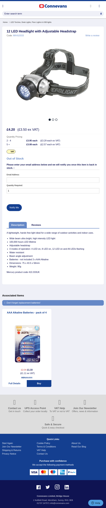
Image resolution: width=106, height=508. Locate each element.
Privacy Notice (9, 454)
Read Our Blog (78, 446)
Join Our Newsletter (12, 446)
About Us (76, 443)
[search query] (53, 13)
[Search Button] (101, 13)
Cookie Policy (43, 443)
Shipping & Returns (11, 450)
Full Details (14, 383)
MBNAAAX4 (26, 377)
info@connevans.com (59, 503)
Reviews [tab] (36, 225)
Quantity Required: (15, 185)
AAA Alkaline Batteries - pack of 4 (27, 312)
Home (5, 22)
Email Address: (13, 175)
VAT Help (41, 450)
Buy (39, 383)
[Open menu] (2, 6)
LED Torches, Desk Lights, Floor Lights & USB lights (30, 22)
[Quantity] (53, 190)
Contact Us (42, 454)
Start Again (7, 443)
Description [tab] (17, 225)
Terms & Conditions (46, 446)
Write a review (92, 35)
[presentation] (19, 196)
